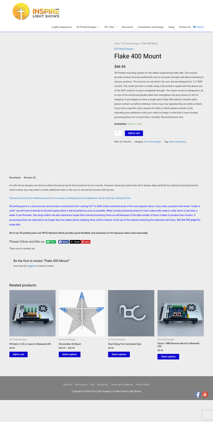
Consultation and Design (151, 36)
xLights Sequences (62, 36)
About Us (66, 395)
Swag (171, 36)
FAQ (91, 395)
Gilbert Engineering (179, 150)
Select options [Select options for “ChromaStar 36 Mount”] (72, 364)
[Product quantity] (118, 142)
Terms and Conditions (122, 395)
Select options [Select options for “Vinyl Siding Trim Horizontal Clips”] (122, 364)
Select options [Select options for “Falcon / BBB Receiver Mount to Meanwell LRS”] (171, 367)
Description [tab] (15, 186)
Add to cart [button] (22, 364)
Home (117, 52)
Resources (127, 36)
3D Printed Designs (86, 36)
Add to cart (134, 142)
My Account (80, 395)
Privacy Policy (144, 395)
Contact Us (185, 36)
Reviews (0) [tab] (30, 186)
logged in (32, 275)
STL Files (109, 36)
